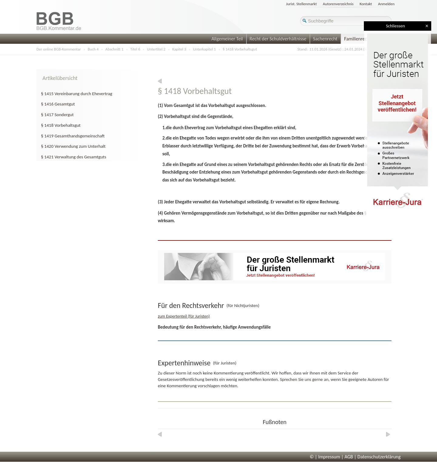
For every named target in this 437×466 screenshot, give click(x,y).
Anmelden (386, 4)
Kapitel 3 (179, 49)
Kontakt (366, 4)
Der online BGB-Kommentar (58, 49)
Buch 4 (93, 49)
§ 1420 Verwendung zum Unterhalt (73, 146)
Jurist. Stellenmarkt (301, 4)
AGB (348, 457)
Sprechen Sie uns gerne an (304, 379)
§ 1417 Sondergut (57, 114)
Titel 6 (135, 49)
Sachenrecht (325, 39)
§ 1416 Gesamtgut (58, 104)
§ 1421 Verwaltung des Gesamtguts (73, 157)
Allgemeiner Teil (227, 39)
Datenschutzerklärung (379, 457)
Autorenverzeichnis (338, 4)
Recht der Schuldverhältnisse (278, 39)
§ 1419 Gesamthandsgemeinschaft (73, 136)
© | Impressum (325, 457)
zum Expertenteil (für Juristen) (184, 316)
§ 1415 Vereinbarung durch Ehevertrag (76, 93)
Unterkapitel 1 (204, 49)
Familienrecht (357, 39)
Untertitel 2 (156, 49)
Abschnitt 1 (114, 49)
